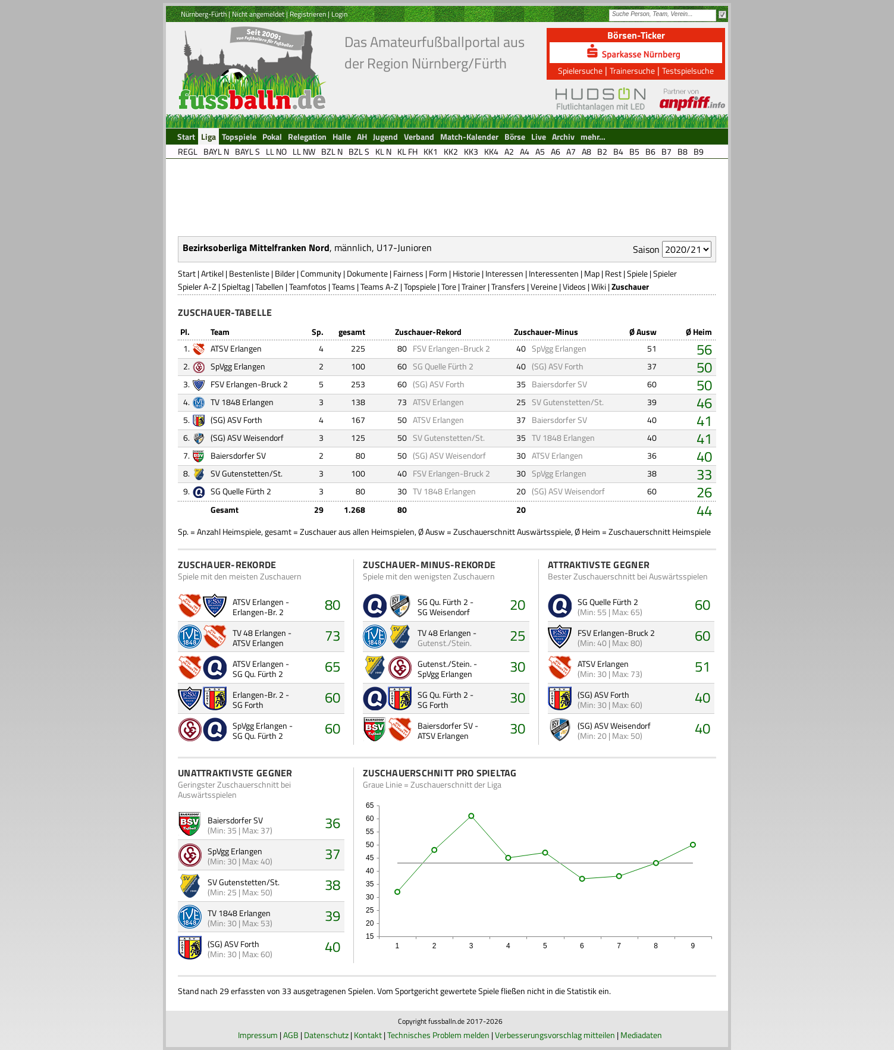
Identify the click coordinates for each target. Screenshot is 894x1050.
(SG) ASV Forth (558, 366)
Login (339, 14)
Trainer (474, 286)
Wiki (598, 286)
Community (320, 273)
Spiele (637, 273)
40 (704, 456)
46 (704, 402)
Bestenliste (249, 273)
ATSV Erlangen (236, 348)
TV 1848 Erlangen (242, 402)
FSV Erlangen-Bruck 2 (451, 348)
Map (592, 273)
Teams (343, 286)
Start (187, 273)
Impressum (258, 1035)
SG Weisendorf (444, 612)
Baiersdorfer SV (559, 384)
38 (332, 884)
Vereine (544, 286)
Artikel (212, 273)
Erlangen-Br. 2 (258, 612)
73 (332, 635)
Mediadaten (641, 1035)
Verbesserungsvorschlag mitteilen (555, 1035)
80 (332, 604)
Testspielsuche (688, 70)
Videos (574, 286)
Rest (613, 273)
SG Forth (248, 704)
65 (332, 666)
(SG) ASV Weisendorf (247, 437)
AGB (291, 1035)
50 (704, 367)
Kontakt (368, 1035)
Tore (448, 286)
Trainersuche (632, 70)
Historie (466, 273)
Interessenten (554, 273)
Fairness (408, 273)
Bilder (285, 273)
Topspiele (420, 286)
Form (438, 273)
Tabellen (269, 286)
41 (704, 420)
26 (704, 492)
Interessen (504, 273)
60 (332, 697)
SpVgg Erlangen (559, 348)
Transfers (508, 286)
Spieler (665, 273)
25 (517, 635)
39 (332, 915)
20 (517, 604)
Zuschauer (630, 286)
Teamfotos (308, 286)
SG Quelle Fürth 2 (443, 366)
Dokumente (367, 273)
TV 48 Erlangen (259, 632)
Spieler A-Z (197, 286)
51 (702, 666)
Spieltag (236, 286)
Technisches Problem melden (438, 1035)
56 (704, 349)
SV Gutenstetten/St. (244, 882)
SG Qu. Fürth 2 (258, 673)
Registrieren (308, 14)
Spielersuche (580, 70)
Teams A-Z (379, 286)
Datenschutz (326, 1035)
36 (332, 822)
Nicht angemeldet (258, 14)
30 (517, 666)
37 (332, 853)
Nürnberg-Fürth (204, 14)
